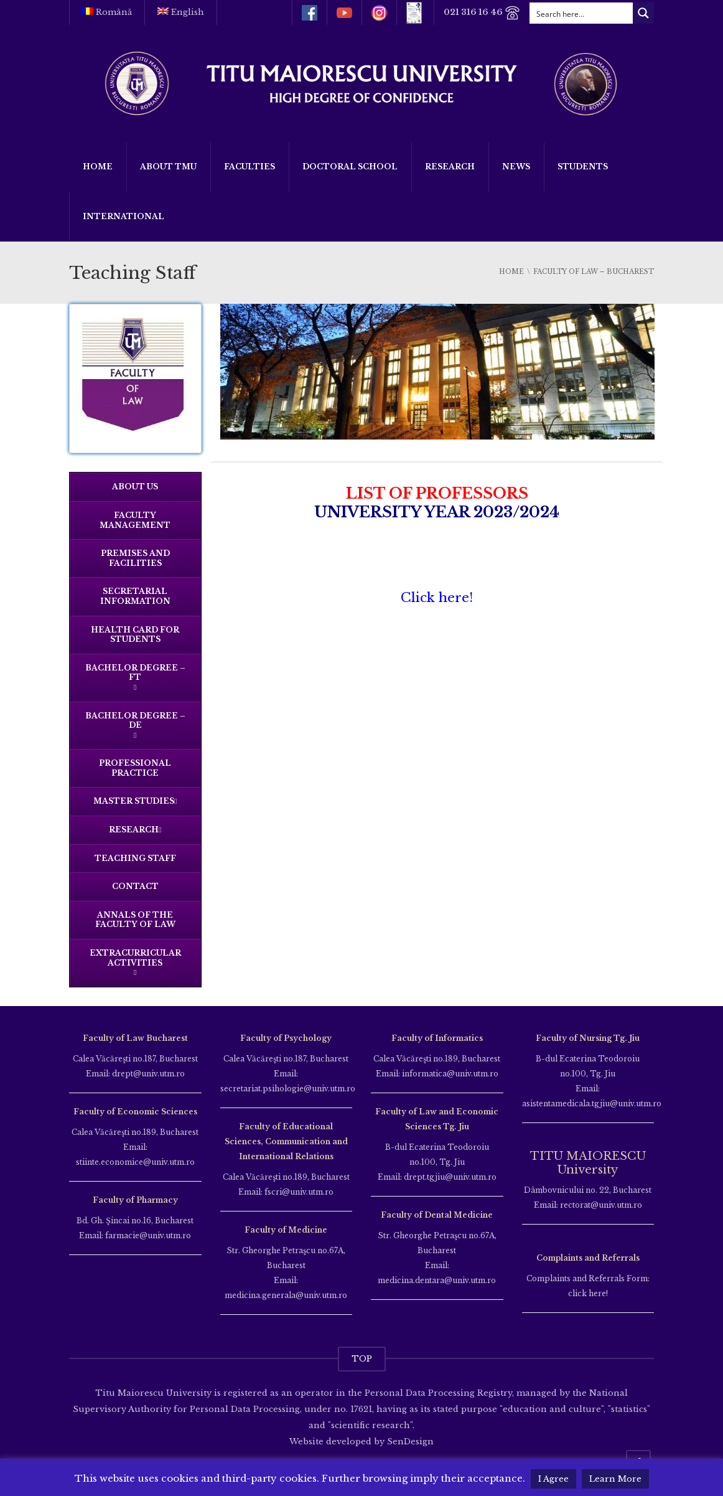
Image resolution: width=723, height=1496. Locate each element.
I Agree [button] (553, 1479)
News (516, 166)
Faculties (249, 166)
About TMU (168, 166)
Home (98, 166)
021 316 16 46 (482, 13)
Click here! (437, 598)
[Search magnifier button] (643, 13)
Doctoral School (350, 166)
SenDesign (409, 1441)
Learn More (615, 1479)
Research (450, 166)
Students (582, 166)
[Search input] (581, 13)
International (123, 216)
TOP (362, 1358)
